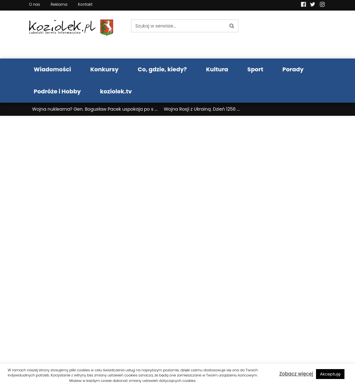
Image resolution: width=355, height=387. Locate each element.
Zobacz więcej (296, 373)
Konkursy (104, 69)
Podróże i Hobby (57, 91)
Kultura (217, 69)
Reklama (58, 4)
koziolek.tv (116, 91)
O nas (34, 4)
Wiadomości (52, 69)
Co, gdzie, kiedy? (162, 69)
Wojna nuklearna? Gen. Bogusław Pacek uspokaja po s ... (95, 109)
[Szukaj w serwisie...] (178, 26)
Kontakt (85, 4)
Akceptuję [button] (330, 374)
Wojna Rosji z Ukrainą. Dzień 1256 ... (202, 109)
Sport (255, 69)
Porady (293, 69)
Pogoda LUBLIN (292, 35)
